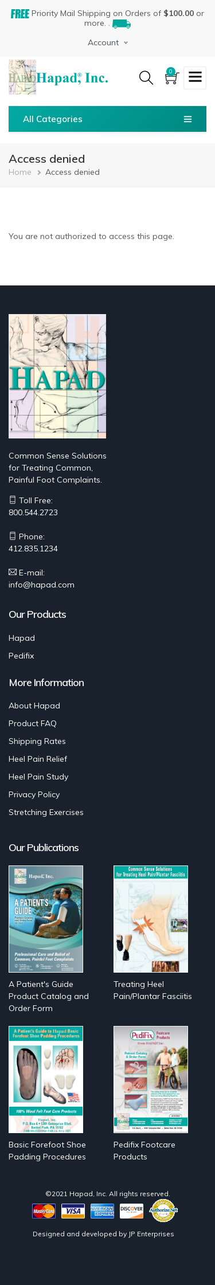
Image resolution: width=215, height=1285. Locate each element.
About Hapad (34, 705)
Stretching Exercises (46, 812)
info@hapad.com (42, 584)
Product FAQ (33, 723)
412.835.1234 (33, 548)
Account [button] (103, 42)
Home (20, 172)
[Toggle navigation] (194, 77)
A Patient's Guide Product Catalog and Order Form (49, 996)
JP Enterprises (151, 1233)
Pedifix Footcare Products (144, 1150)
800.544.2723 (33, 512)
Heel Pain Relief (38, 759)
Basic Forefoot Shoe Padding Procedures (47, 1150)
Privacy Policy (34, 794)
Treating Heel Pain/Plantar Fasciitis (153, 990)
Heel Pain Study (38, 776)
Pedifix (21, 656)
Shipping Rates (37, 741)
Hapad (22, 638)
